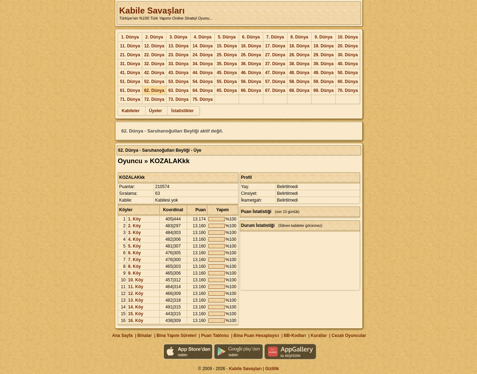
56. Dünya (251, 81)
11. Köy (135, 286)
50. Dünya (348, 72)
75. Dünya (202, 99)
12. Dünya (154, 45)
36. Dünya (251, 63)
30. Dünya (348, 54)
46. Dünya (251, 72)
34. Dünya (202, 63)
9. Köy (134, 273)
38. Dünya (299, 63)
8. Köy (134, 266)
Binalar (144, 335)
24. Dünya (202, 54)
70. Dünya (348, 90)
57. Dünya (275, 81)
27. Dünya (275, 54)
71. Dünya (130, 99)
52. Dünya (154, 81)
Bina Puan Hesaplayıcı (256, 335)
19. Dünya (323, 45)
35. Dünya (227, 63)
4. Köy (134, 239)
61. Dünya (130, 90)
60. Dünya (348, 81)
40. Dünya (348, 63)
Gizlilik (272, 368)
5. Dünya (226, 37)
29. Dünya (323, 54)
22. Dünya (154, 54)
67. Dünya (275, 90)
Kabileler (131, 110)
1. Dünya (130, 37)
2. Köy (134, 225)
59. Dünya (323, 81)
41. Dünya (130, 72)
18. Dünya (299, 45)
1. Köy (134, 219)
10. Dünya (348, 37)
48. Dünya (299, 72)
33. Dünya (178, 63)
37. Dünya (275, 63)
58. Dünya (299, 81)
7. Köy (134, 259)
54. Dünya (202, 81)
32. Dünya (154, 63)
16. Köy (135, 320)
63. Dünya (178, 90)
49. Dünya (323, 72)
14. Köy (135, 307)
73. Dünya (178, 99)
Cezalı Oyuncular (349, 335)
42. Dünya (154, 72)
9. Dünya (323, 37)
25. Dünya (227, 54)
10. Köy (135, 279)
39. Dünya (323, 63)
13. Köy (135, 300)
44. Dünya (202, 72)
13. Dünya (178, 45)
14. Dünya (202, 45)
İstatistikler (182, 110)
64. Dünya (202, 90)
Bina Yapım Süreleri (177, 335)
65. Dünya (227, 90)
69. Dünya (323, 90)
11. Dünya (130, 45)
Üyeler (155, 110)
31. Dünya (130, 63)
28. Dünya (299, 54)
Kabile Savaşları (152, 10)
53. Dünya (178, 81)
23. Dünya (178, 54)
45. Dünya (227, 72)
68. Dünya (299, 90)
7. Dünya (275, 37)
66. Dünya (251, 90)
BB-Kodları (295, 335)
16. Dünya (251, 45)
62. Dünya (154, 90)
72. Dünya (154, 99)
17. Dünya (275, 45)
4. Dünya (202, 37)
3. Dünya (178, 37)
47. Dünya (275, 72)
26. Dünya (251, 54)
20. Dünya (348, 45)
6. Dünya (251, 37)
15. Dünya (227, 45)
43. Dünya (178, 72)
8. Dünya (299, 37)
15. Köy (135, 313)
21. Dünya (130, 54)
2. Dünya (154, 37)
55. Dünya (227, 81)
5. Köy (134, 246)
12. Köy (135, 293)
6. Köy (134, 252)
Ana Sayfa (122, 335)
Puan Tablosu (215, 335)
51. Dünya (130, 81)
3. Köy (134, 232)
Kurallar (319, 335)
